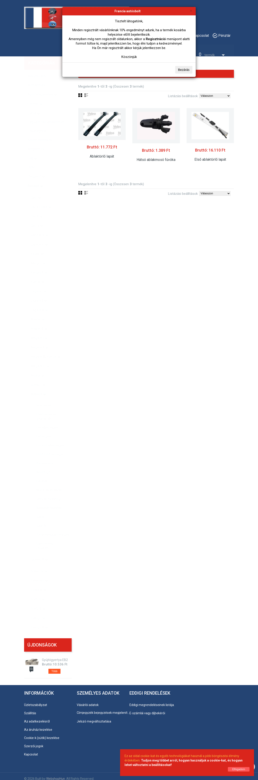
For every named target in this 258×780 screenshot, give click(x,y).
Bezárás (183, 70)
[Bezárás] (191, 10)
